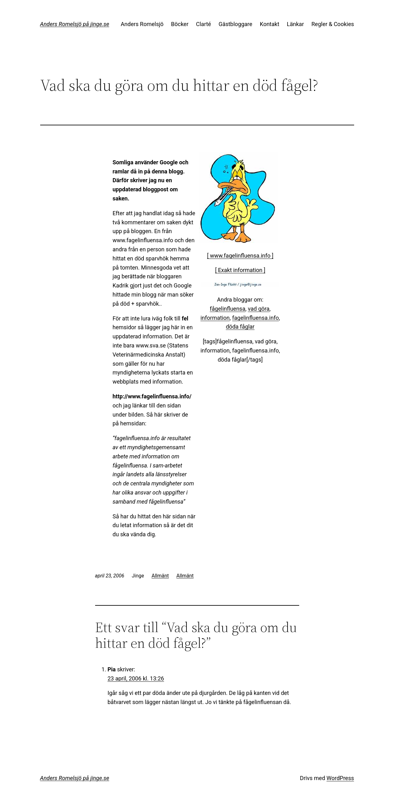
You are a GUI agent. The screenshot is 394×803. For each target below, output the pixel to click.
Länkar (295, 24)
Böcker (180, 24)
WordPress (340, 778)
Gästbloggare (235, 24)
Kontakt (269, 24)
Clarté (203, 24)
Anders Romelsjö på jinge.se (74, 24)
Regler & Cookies (332, 24)
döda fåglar (240, 326)
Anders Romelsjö (142, 24)
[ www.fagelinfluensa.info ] (240, 255)
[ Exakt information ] (240, 270)
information (214, 317)
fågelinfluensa (227, 308)
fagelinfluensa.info (255, 317)
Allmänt (160, 576)
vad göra (258, 308)
